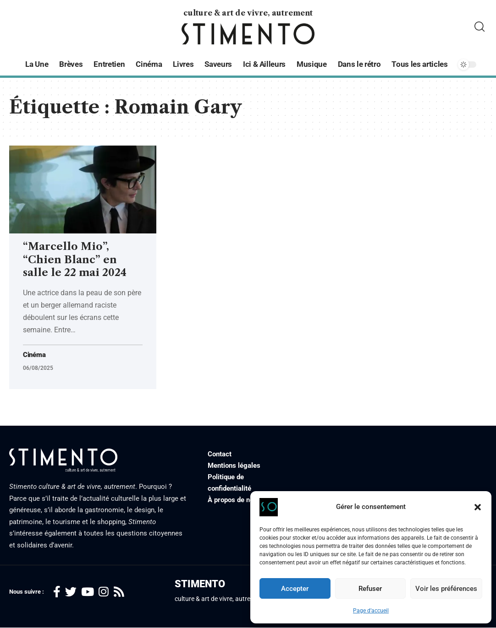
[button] (477, 507)
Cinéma (35, 355)
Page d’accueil (371, 610)
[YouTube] (87, 592)
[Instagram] (103, 592)
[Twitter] (71, 592)
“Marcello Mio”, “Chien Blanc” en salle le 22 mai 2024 (75, 259)
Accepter (295, 589)
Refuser (370, 589)
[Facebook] (57, 592)
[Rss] (119, 592)
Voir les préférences (446, 589)
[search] (479, 26)
